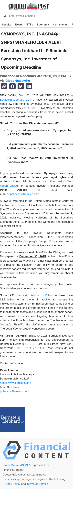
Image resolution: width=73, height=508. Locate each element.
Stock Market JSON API (18, 465)
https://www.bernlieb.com (15, 382)
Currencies (60, 24)
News (18, 24)
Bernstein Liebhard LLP (15, 99)
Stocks (6, 24)
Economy (43, 24)
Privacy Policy (11, 483)
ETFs (29, 24)
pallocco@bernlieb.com (24, 194)
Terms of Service (37, 483)
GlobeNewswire (17, 81)
